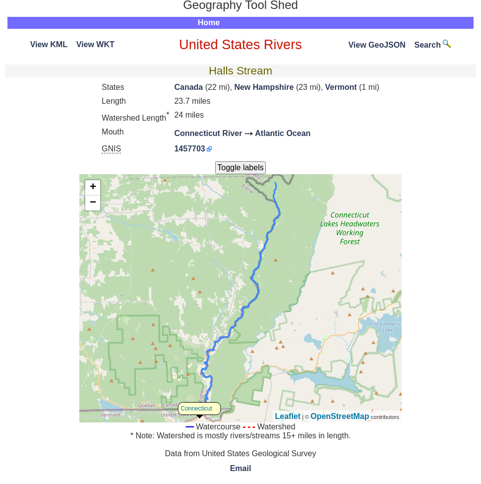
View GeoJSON (376, 45)
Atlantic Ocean (282, 133)
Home (209, 22)
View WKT (95, 44)
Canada (188, 87)
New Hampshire (264, 87)
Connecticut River (208, 133)
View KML (48, 44)
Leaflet (288, 416)
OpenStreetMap (339, 416)
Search (433, 45)
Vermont (341, 87)
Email (240, 468)
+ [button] (93, 187)
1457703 (189, 148)
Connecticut (196, 408)
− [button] (93, 203)
